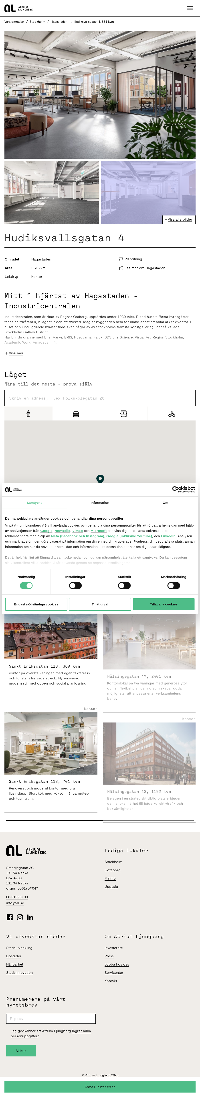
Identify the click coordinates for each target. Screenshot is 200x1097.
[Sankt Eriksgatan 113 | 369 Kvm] (50, 668)
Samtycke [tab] (34, 502)
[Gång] (28, 413)
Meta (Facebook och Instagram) (77, 536)
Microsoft (99, 531)
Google (46, 531)
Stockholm (37, 22)
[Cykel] (172, 413)
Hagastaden (59, 22)
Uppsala (111, 886)
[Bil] (76, 413)
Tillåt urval (100, 604)
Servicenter (114, 972)
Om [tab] (165, 502)
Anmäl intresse (100, 1086)
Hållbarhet (14, 964)
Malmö (110, 878)
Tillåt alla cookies (164, 604)
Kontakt (111, 981)
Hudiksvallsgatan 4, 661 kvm (94, 22)
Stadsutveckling (19, 948)
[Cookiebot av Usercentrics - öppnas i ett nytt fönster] (175, 489)
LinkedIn (168, 536)
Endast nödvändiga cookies (36, 604)
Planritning (133, 259)
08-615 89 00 (17, 897)
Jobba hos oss (117, 964)
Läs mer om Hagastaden (145, 268)
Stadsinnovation (19, 972)
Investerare (114, 948)
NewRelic (62, 531)
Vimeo (77, 531)
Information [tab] (100, 502)
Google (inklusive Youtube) (129, 536)
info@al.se (15, 903)
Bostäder (13, 956)
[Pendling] (124, 413)
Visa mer (16, 353)
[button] (190, 8)
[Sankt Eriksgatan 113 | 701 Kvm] (50, 781)
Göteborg (113, 870)
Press (109, 956)
